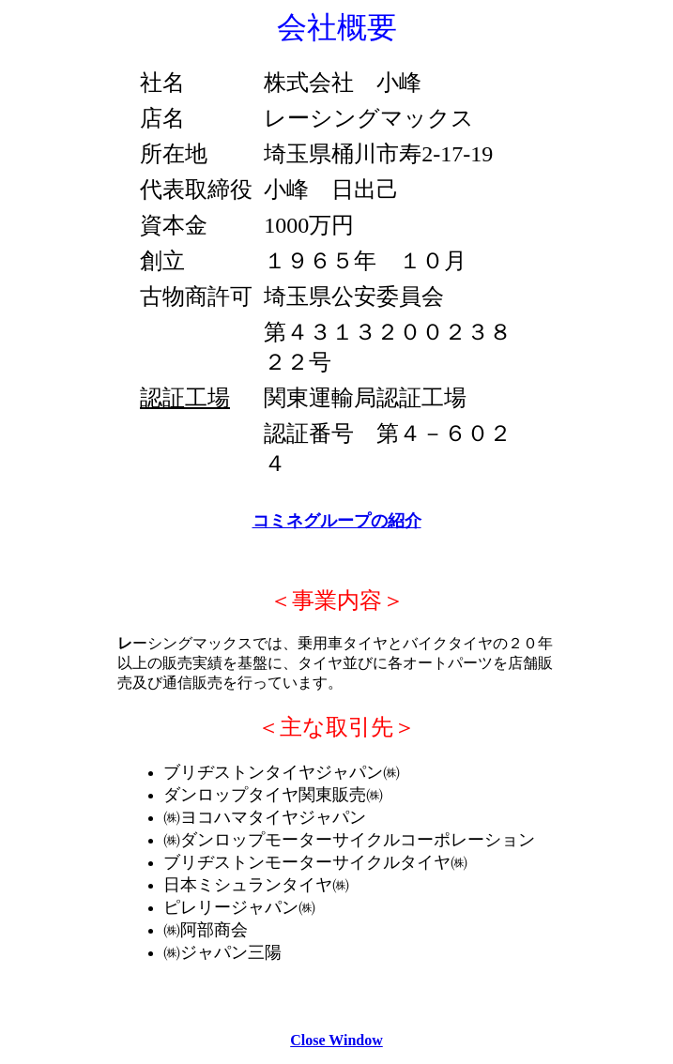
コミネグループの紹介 (336, 520)
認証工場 (185, 398)
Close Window (336, 1040)
